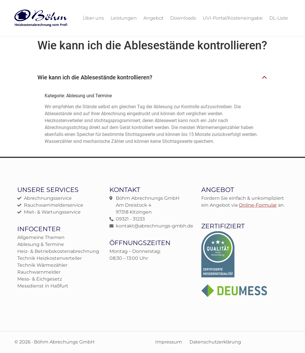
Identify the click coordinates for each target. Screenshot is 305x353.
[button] (152, 77)
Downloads (183, 18)
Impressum (167, 342)
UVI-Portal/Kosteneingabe (233, 18)
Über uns (93, 18)
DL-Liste (278, 18)
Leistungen (124, 18)
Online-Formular (258, 205)
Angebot (153, 18)
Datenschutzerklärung (215, 342)
